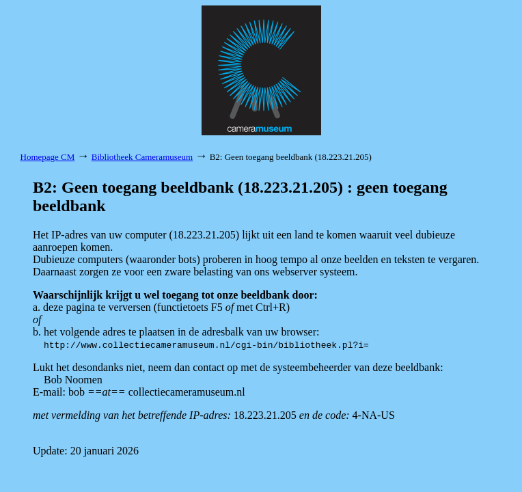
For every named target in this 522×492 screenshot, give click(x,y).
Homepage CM (47, 157)
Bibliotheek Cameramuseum (142, 157)
